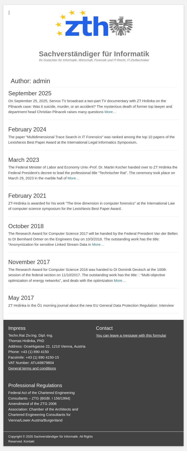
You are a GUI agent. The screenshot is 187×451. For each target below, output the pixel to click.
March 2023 (23, 160)
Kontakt (29, 441)
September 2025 (29, 93)
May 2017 (21, 297)
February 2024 (27, 129)
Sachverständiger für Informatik (94, 54)
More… (110, 112)
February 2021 (27, 195)
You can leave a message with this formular (131, 335)
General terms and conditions (32, 368)
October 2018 (26, 226)
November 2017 (29, 262)
